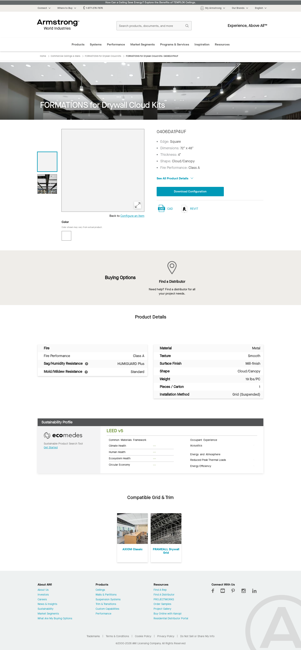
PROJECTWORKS (164, 599)
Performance (116, 44)
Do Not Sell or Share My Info (197, 636)
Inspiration (201, 44)
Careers (42, 599)
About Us (43, 590)
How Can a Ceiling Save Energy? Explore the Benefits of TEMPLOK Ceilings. (150, 2)
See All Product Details (175, 178)
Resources (222, 44)
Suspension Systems (108, 599)
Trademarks (93, 636)
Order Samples (162, 604)
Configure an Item (132, 216)
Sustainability (45, 609)
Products (78, 44)
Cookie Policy (143, 636)
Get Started (51, 447)
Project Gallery (162, 609)
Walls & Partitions (106, 594)
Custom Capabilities (107, 609)
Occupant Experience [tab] (203, 439)
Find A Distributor (164, 594)
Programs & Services (174, 44)
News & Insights (47, 604)
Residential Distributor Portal (171, 618)
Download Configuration (190, 192)
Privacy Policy (165, 636)
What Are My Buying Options (55, 618)
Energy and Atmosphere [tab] (205, 454)
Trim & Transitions (106, 604)
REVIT (189, 209)
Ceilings (100, 590)
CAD (170, 209)
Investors (43, 594)
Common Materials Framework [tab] (127, 439)
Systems (96, 44)
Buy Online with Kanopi (167, 613)
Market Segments (142, 44)
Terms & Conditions (117, 636)
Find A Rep (160, 590)
